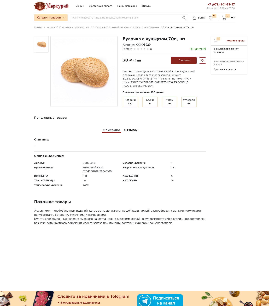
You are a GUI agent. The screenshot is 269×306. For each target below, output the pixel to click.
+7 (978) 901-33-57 (221, 4)
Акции (80, 6)
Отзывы (146, 6)
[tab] (111, 130)
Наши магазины (127, 6)
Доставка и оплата (100, 6)
